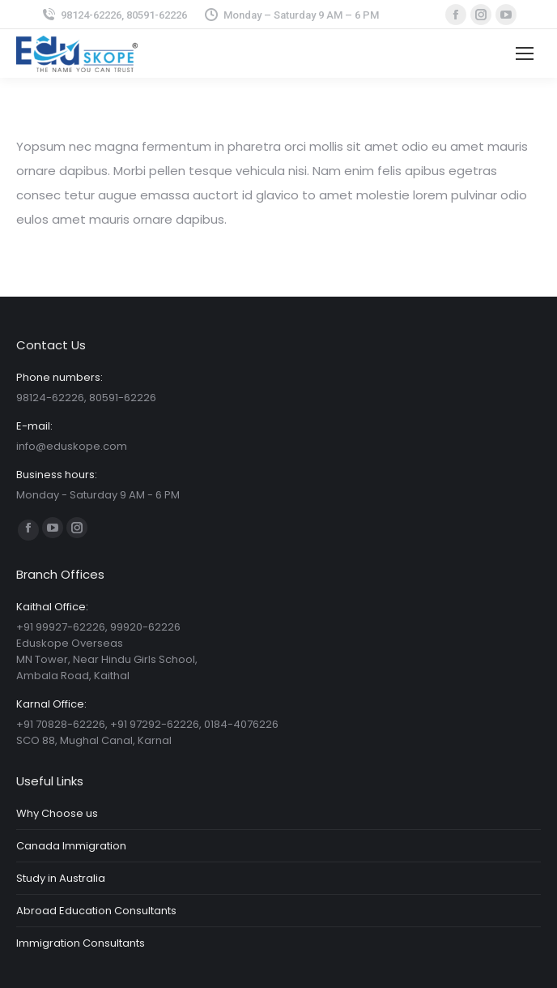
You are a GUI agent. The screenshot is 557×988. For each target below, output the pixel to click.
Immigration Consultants (80, 943)
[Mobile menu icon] (524, 53)
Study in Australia (60, 878)
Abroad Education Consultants (96, 910)
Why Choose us (57, 813)
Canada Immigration (71, 845)
